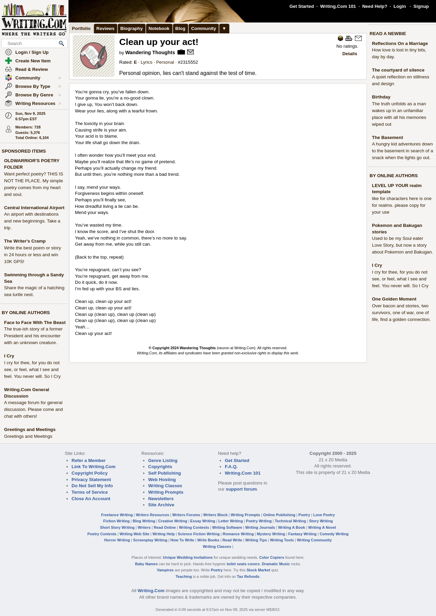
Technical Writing (290, 521)
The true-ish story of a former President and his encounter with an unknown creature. (33, 335)
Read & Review (31, 69)
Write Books (208, 540)
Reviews (105, 28)
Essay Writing (202, 521)
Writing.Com (151, 590)
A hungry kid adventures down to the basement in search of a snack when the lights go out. (402, 150)
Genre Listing (162, 460)
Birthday (381, 96)
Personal (165, 62)
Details (349, 53)
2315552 (189, 62)
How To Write (182, 540)
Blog (180, 28)
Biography (131, 28)
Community (38, 78)
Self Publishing (164, 473)
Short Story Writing (117, 527)
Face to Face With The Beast (35, 322)
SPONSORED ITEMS (24, 151)
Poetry (304, 515)
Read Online (165, 527)
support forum (241, 489)
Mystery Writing (271, 534)
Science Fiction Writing (199, 534)
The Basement (387, 137)
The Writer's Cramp (25, 241)
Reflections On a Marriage (400, 43)
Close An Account (91, 498)
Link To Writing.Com (93, 466)
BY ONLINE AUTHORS (26, 312)
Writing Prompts (165, 492)
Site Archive (161, 504)
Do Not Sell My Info (92, 485)
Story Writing (321, 521)
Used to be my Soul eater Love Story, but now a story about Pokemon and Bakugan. (402, 245)
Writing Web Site (135, 534)
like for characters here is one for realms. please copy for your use (402, 205)
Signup (421, 6)
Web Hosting (162, 479)
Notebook (159, 28)
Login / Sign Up (32, 52)
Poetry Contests (102, 534)
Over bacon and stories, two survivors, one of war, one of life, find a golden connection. (401, 312)
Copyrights (160, 466)
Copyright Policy (90, 473)
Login (399, 6)
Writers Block (215, 515)
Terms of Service (90, 492)
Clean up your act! (159, 42)
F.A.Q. (231, 466)
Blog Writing (144, 521)
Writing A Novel (322, 527)
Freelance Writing (117, 515)
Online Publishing (279, 515)
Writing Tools (282, 540)
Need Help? (374, 6)
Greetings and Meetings (30, 429)
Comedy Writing (334, 534)
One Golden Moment (394, 299)
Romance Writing (238, 534)
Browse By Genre (38, 95)
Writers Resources (152, 515)
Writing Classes (165, 485)
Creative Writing (172, 521)
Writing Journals (260, 527)
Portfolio (81, 28)
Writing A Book (291, 527)
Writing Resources (38, 103)
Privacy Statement (91, 479)
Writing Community (314, 540)
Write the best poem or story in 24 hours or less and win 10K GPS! (32, 254)
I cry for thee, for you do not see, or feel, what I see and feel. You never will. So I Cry (32, 369)
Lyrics (146, 62)
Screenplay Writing (150, 540)
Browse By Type (38, 86)
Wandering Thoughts (150, 52)
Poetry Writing (259, 521)
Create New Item (33, 60)
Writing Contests (194, 527)
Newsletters (161, 498)
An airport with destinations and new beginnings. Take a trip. (32, 221)
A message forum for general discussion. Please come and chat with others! (33, 409)
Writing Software (227, 527)
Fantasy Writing (302, 534)
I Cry (9, 355)
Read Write (232, 540)
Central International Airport (34, 207)
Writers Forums (186, 515)
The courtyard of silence (398, 70)
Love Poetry (324, 515)
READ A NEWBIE (388, 33)
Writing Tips (256, 540)
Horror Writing (117, 540)
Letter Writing (230, 521)
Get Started (302, 6)
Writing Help (164, 534)
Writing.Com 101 (338, 6)
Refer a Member (89, 460)
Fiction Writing (116, 521)
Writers (144, 527)
